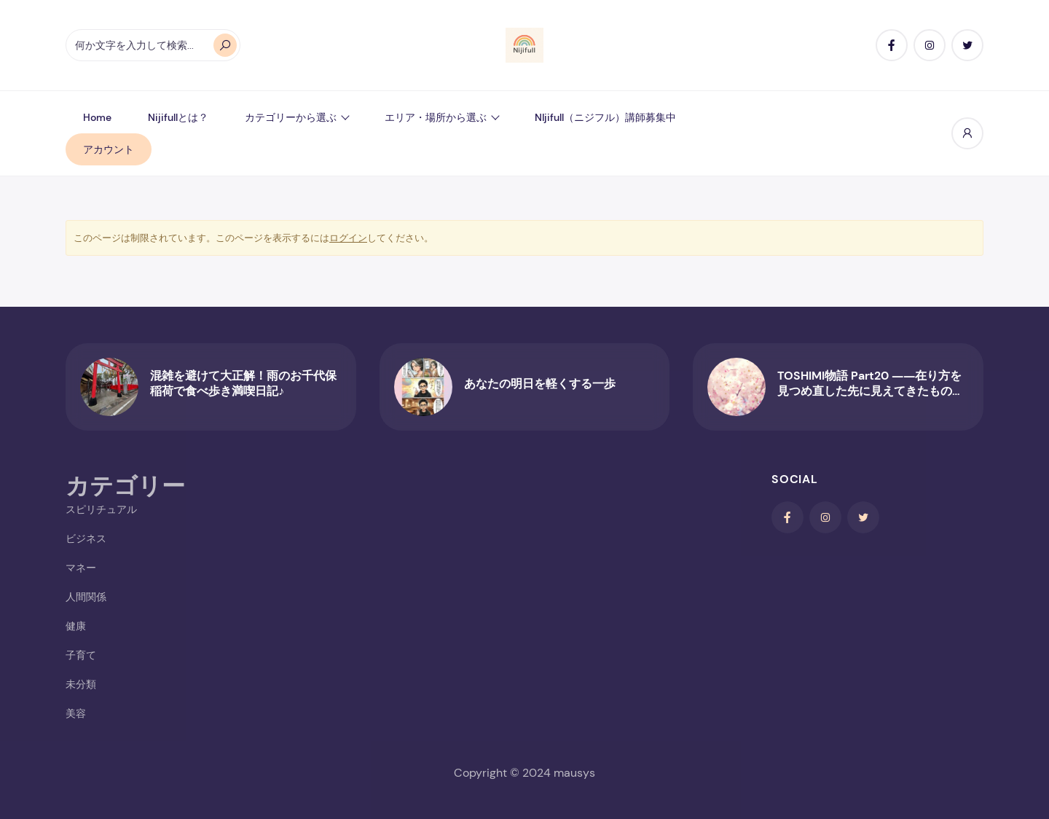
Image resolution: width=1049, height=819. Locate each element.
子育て (81, 655)
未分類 (81, 684)
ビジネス (86, 538)
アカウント (108, 149)
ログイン (348, 238)
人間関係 (86, 596)
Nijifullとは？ (178, 117)
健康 (76, 625)
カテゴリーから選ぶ (291, 117)
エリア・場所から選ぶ (436, 117)
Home (97, 117)
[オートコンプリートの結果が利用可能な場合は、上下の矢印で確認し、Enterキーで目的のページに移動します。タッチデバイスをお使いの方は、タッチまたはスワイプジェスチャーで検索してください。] (153, 45)
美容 (76, 713)
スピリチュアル (101, 509)
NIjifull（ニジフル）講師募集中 (605, 117)
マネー (81, 567)
